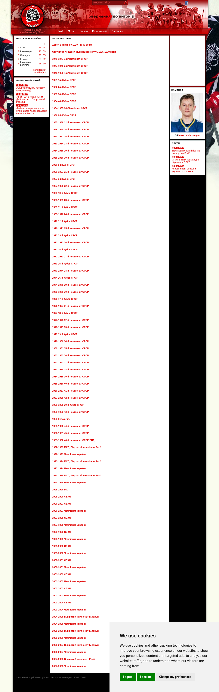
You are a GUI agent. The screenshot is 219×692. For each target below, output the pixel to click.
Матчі (71, 31)
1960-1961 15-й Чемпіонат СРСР (70, 136)
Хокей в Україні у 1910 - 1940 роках (72, 44)
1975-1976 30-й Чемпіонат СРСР (70, 292)
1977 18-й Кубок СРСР (64, 313)
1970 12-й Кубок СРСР (64, 221)
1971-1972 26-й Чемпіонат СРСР (70, 242)
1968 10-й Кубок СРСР (64, 193)
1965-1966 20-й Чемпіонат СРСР (70, 157)
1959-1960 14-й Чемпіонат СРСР (70, 129)
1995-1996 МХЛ (60, 489)
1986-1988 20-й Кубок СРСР (68, 405)
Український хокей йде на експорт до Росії (186, 150)
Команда (177, 90)
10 (44, 63)
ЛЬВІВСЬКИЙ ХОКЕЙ (28, 80)
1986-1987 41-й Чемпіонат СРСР (70, 390)
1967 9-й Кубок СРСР (64, 179)
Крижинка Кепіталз (25, 63)
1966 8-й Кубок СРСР (64, 164)
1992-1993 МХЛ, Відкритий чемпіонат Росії (76, 447)
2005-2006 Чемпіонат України (69, 638)
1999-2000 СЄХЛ (61, 546)
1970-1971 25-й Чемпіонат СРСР (70, 228)
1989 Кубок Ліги (61, 419)
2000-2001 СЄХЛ (61, 560)
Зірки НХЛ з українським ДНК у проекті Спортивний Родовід (30, 98)
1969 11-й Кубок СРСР (64, 207)
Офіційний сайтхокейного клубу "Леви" (32, 31)
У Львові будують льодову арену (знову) (30, 88)
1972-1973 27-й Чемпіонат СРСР (70, 256)
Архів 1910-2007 (61, 38)
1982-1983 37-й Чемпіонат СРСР (70, 362)
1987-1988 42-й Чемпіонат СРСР (70, 397)
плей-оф (40, 72)
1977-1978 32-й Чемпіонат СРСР (70, 320)
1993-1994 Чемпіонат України (69, 468)
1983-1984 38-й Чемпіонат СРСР (70, 369)
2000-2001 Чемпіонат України (69, 567)
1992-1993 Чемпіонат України (69, 454)
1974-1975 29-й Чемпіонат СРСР (70, 285)
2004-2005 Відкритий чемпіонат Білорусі (75, 616)
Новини (83, 31)
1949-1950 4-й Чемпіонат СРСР (69, 73)
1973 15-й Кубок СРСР (64, 263)
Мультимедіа (99, 31)
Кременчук (26, 51)
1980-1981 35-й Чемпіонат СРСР (70, 348)
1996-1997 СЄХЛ (61, 503)
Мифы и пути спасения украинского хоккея (184, 168)
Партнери (117, 31)
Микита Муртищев (189, 135)
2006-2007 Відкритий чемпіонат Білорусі (75, 645)
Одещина (25, 55)
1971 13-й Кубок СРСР (64, 235)
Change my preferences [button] (175, 677)
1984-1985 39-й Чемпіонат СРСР (70, 376)
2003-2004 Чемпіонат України (69, 609)
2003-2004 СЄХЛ (61, 602)
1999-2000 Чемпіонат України (69, 553)
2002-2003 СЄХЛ (61, 588)
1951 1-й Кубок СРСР (64, 80)
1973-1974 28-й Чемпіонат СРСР (70, 270)
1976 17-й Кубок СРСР (64, 299)
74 (44, 47)
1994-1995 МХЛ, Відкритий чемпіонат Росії (76, 475)
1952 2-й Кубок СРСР (64, 87)
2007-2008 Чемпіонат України (69, 666)
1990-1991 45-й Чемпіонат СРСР (70, 433)
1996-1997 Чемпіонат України (69, 510)
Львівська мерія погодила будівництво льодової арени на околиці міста (31, 109)
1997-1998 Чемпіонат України (69, 525)
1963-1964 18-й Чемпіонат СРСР (70, 143)
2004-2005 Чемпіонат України (69, 623)
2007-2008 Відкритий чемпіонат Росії (73, 659)
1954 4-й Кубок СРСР (64, 101)
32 (44, 59)
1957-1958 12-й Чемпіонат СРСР (70, 122)
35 (44, 55)
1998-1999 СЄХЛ (61, 532)
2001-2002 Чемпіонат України (69, 581)
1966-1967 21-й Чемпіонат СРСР (70, 172)
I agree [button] (127, 677)
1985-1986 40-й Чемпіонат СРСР (70, 383)
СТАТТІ (176, 143)
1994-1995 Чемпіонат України (69, 482)
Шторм (24, 59)
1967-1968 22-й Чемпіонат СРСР (70, 186)
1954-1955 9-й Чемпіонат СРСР (69, 108)
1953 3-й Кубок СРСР (64, 94)
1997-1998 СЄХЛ (61, 518)
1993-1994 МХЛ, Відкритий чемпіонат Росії (76, 461)
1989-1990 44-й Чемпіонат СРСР (70, 426)
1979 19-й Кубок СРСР (64, 334)
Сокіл (23, 47)
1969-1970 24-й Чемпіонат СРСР (70, 214)
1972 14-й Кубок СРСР (64, 249)
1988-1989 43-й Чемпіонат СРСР (70, 412)
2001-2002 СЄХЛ (61, 574)
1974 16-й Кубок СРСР (64, 277)
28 (40, 47)
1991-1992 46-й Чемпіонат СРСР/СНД (73, 440)
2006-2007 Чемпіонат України (69, 652)
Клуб (60, 31)
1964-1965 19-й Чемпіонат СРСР (70, 150)
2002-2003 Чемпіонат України (69, 595)
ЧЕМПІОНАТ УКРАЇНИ (28, 38)
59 (44, 51)
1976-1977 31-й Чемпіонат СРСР (70, 306)
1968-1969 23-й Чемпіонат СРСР (70, 200)
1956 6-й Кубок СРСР (64, 115)
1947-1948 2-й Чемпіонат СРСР (69, 66)
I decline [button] (145, 677)
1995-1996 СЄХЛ (61, 496)
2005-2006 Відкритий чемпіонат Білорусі (75, 631)
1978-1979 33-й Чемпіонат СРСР (70, 327)
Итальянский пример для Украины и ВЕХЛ (186, 159)
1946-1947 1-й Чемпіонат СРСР (69, 59)
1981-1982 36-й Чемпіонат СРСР (70, 355)
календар (39, 69)
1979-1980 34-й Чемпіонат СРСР (70, 341)
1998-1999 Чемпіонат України (69, 539)
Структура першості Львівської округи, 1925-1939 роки (84, 51)
